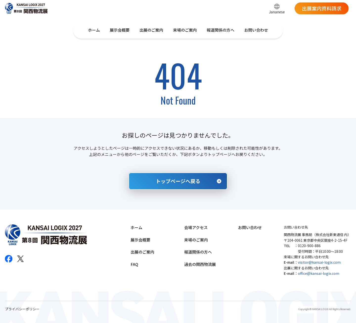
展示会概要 (120, 30)
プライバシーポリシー (22, 309)
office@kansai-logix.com (318, 273)
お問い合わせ (256, 30)
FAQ (134, 264)
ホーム (94, 30)
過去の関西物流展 (200, 264)
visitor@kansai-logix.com (319, 262)
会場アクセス (196, 227)
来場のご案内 (185, 30)
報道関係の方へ (220, 30)
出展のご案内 (151, 30)
